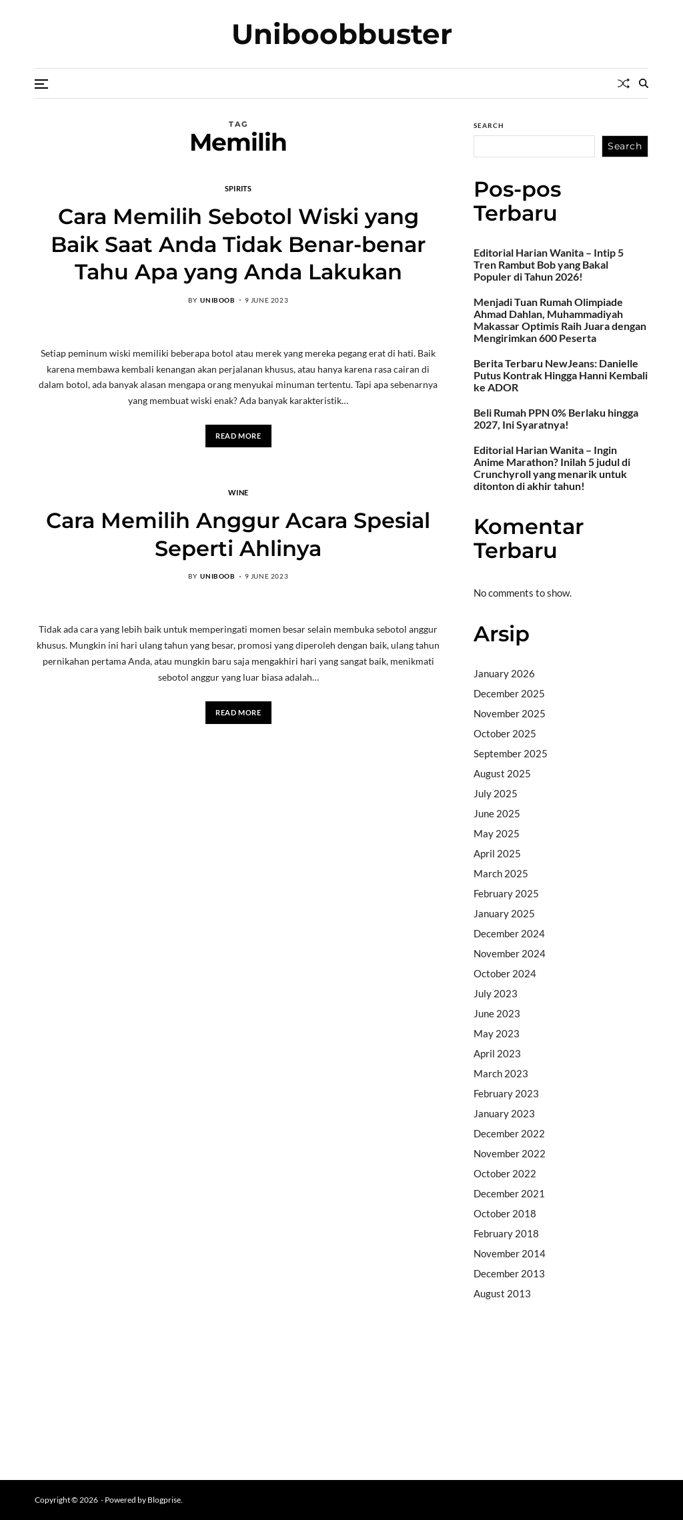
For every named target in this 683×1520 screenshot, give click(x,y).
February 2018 (506, 1233)
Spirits (238, 188)
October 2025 (505, 733)
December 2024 (509, 933)
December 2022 (509, 1133)
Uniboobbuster (341, 34)
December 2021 (509, 1193)
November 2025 (510, 713)
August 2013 (502, 1293)
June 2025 (497, 813)
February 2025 (506, 893)
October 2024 (505, 973)
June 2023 (497, 1013)
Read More (238, 435)
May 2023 (497, 1033)
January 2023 (504, 1113)
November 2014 (510, 1253)
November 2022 (510, 1153)
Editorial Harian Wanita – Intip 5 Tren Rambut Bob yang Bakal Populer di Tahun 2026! (549, 265)
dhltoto (490, 1327)
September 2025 (511, 753)
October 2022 (505, 1173)
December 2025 (509, 693)
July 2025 (496, 793)
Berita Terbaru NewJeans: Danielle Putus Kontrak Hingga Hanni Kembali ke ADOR (561, 375)
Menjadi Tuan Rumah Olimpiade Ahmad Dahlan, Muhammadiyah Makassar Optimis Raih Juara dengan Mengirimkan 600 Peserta (560, 320)
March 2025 (501, 873)
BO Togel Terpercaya (587, 1327)
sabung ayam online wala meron (543, 1413)
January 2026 (504, 673)
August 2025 (502, 773)
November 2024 (510, 953)
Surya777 (495, 1429)
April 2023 (497, 1053)
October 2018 (505, 1213)
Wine (238, 492)
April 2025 (497, 853)
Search (489, 125)
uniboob (217, 300)
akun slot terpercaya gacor (533, 1345)
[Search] (643, 83)
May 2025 (497, 833)
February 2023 (506, 1093)
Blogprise (164, 1500)
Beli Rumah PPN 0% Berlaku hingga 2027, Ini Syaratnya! (556, 419)
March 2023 (501, 1073)
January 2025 (504, 913)
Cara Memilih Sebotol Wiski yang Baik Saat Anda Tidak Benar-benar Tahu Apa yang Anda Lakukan (238, 244)
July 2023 (496, 993)
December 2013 (509, 1273)
